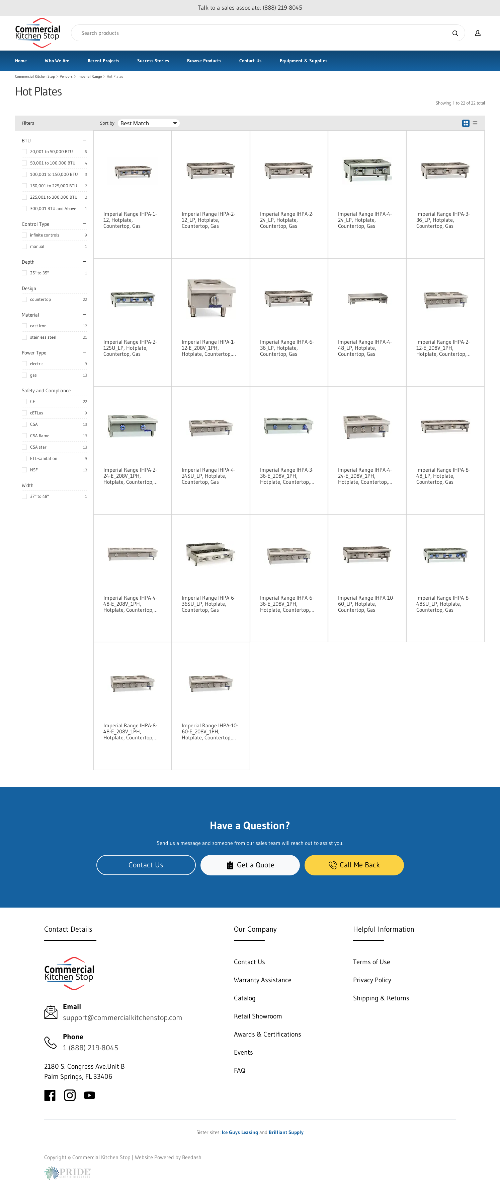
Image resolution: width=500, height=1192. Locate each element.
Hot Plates (115, 76)
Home (21, 61)
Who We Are (57, 61)
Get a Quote (250, 864)
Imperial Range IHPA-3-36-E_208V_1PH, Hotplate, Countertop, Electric (287, 476)
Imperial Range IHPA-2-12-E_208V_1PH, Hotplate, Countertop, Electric (443, 348)
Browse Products (204, 61)
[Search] (268, 32)
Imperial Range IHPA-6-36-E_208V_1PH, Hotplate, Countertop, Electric (287, 604)
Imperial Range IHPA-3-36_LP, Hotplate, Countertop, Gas (443, 220)
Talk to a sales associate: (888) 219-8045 (250, 7)
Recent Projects (103, 61)
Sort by (107, 123)
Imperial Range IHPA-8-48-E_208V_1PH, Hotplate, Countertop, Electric (130, 731)
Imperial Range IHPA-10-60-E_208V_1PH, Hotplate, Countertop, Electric (210, 731)
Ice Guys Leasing (240, 1132)
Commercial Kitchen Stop (35, 76)
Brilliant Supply (286, 1132)
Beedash (191, 1157)
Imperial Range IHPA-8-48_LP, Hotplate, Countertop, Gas (443, 476)
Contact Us (250, 61)
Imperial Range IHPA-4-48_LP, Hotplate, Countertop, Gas (365, 348)
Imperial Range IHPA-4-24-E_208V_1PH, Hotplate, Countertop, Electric (365, 476)
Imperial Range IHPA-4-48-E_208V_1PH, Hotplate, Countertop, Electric (130, 604)
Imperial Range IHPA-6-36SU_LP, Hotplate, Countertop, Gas (209, 604)
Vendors (66, 76)
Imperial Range (90, 76)
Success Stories (153, 61)
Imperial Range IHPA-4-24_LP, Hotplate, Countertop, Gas (365, 220)
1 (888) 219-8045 (90, 1047)
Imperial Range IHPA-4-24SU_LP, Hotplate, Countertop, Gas (209, 476)
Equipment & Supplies (303, 61)
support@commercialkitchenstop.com (122, 1017)
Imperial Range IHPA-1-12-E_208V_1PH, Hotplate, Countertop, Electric (208, 348)
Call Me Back (354, 864)
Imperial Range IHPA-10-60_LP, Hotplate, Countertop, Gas (366, 604)
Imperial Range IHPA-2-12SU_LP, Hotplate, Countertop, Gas (130, 348)
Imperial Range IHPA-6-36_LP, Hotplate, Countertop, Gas (287, 348)
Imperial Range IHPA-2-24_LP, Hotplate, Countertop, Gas (287, 220)
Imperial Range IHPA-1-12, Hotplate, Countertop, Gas (130, 220)
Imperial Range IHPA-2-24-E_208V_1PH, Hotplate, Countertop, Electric (130, 476)
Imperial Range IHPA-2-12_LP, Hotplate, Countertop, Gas (208, 220)
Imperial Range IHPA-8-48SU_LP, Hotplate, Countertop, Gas (443, 604)
